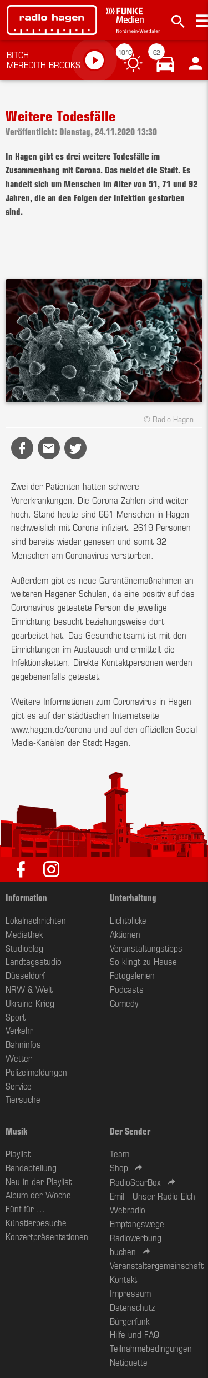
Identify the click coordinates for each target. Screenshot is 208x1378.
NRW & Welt (29, 989)
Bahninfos (23, 1044)
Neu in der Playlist (39, 1181)
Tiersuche (23, 1099)
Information (26, 897)
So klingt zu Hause (143, 961)
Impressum (130, 1293)
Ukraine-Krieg (30, 1002)
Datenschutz (132, 1307)
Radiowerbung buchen (135, 1244)
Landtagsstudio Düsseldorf (34, 968)
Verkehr (19, 1030)
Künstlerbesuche (36, 1222)
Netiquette (129, 1362)
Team (119, 1153)
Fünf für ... (25, 1208)
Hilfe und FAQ (134, 1334)
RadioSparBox (135, 1181)
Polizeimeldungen (36, 1071)
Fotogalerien (132, 975)
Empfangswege (137, 1223)
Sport (16, 1016)
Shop (119, 1167)
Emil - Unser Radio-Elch (152, 1195)
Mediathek (24, 934)
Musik (16, 1130)
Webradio (127, 1209)
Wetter (19, 1057)
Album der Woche (38, 1194)
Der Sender (130, 1130)
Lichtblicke (128, 920)
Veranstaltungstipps (146, 947)
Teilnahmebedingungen (151, 1348)
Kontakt (123, 1279)
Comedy (124, 1002)
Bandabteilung (31, 1167)
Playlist (18, 1153)
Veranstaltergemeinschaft (157, 1265)
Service (19, 1085)
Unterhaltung (133, 897)
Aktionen (125, 934)
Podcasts (127, 989)
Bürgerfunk (129, 1320)
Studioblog (24, 947)
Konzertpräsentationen (47, 1236)
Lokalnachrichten (36, 920)
